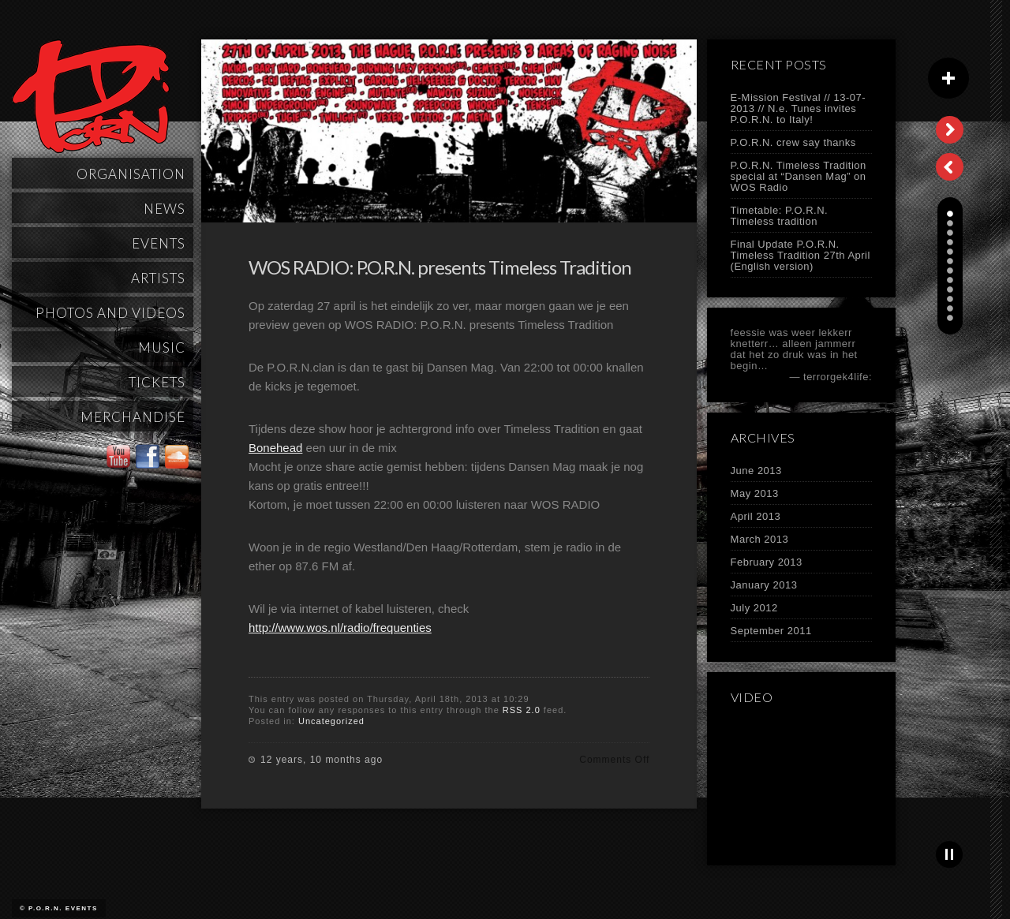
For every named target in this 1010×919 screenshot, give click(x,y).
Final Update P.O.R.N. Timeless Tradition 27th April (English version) (800, 255)
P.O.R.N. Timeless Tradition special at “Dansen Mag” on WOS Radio (798, 176)
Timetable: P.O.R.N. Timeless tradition (780, 215)
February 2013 (766, 562)
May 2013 (755, 493)
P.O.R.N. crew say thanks (793, 142)
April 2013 (756, 516)
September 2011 (771, 631)
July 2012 (754, 608)
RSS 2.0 (522, 710)
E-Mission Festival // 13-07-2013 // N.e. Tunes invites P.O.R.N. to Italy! (798, 108)
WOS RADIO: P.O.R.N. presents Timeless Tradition (440, 267)
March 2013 (760, 539)
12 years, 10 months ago (321, 759)
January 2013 (764, 585)
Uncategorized (331, 721)
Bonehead (275, 447)
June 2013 (756, 470)
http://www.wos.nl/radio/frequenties (340, 627)
